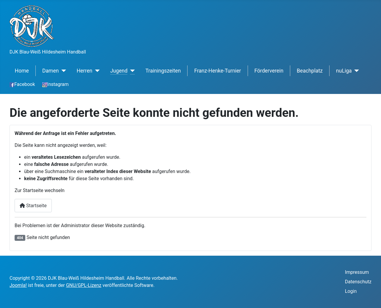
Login (351, 291)
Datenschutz (358, 282)
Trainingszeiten (163, 71)
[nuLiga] (355, 71)
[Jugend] (131, 71)
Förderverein (269, 71)
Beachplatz (310, 71)
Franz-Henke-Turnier (217, 71)
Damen (50, 71)
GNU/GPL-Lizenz (84, 285)
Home (22, 71)
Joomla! (18, 285)
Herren (84, 71)
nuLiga (344, 71)
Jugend (118, 71)
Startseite (33, 205)
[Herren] (96, 71)
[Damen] (62, 71)
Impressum (357, 272)
